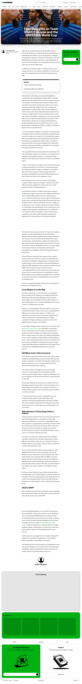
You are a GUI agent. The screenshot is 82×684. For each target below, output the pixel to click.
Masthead (41, 642)
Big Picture (60, 6)
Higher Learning (73, 6)
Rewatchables (52, 6)
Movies (34, 6)
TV (29, 6)
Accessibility (15, 680)
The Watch (66, 6)
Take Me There (61, 674)
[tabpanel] (41, 87)
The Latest (4, 6)
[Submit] (77, 59)
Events (39, 6)
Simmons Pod (45, 6)
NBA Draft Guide (24, 6)
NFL (13, 6)
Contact (14, 642)
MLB (17, 6)
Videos (65, 2)
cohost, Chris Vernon (32, 328)
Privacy (10, 680)
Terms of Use (5, 680)
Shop (67, 642)
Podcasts (73, 2)
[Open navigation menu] (79, 2)
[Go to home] (6, 2)
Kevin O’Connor (11, 50)
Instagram (75, 680)
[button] (41, 2)
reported (24, 198)
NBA (9, 6)
